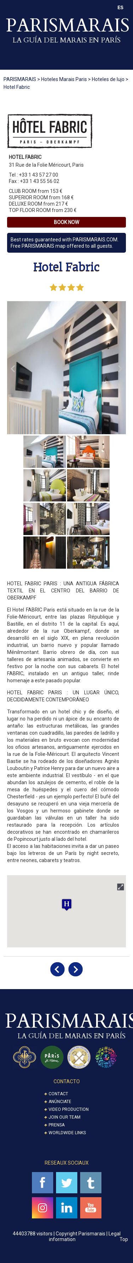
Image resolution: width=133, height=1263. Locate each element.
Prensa (57, 1125)
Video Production (69, 1109)
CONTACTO (67, 1081)
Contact (58, 1093)
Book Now (66, 222)
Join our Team (65, 1117)
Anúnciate (60, 1101)
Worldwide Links (67, 1132)
